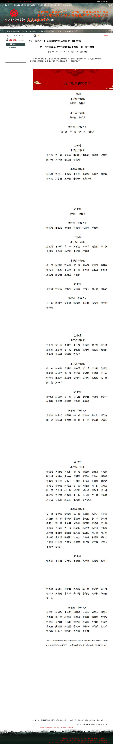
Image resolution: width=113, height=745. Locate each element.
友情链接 (70, 728)
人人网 (104, 724)
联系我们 (77, 31)
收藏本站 (105, 1)
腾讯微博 (99, 724)
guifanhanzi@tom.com (67, 742)
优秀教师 (42, 31)
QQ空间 (86, 724)
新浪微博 (92, 724)
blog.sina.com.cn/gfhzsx (100, 742)
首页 (8, 31)
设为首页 (99, 1)
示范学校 (33, 31)
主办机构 (16, 31)
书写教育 (24, 31)
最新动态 (68, 31)
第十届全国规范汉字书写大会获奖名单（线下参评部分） (89, 720)
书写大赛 (51, 31)
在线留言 (49, 728)
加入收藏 (63, 728)
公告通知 (12, 47)
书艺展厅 (59, 31)
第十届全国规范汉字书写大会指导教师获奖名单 (52, 720)
